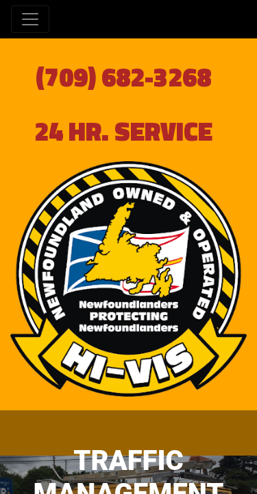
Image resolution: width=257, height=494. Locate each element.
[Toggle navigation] (30, 19)
